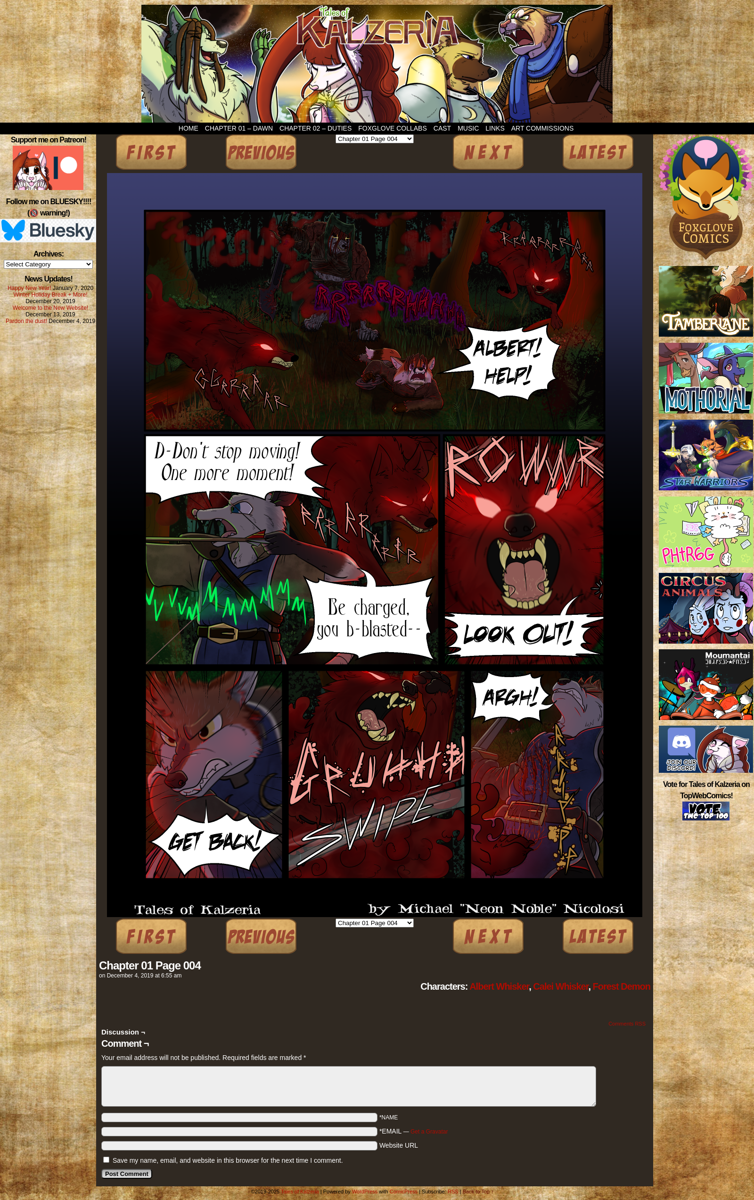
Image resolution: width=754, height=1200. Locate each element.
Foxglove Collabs (392, 128)
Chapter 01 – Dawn (239, 128)
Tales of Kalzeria (377, 64)
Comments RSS (627, 1023)
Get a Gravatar (429, 1131)
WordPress (364, 1191)
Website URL (398, 1145)
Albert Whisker (499, 986)
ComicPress (404, 1191)
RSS (453, 1191)
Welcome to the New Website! (50, 308)
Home (188, 128)
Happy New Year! (29, 288)
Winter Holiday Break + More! (50, 294)
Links (494, 128)
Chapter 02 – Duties (315, 128)
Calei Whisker (560, 986)
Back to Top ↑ (478, 1191)
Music (468, 128)
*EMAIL (413, 1131)
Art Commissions (542, 128)
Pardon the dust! (26, 321)
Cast (442, 128)
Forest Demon (621, 986)
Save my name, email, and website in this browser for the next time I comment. (228, 1160)
